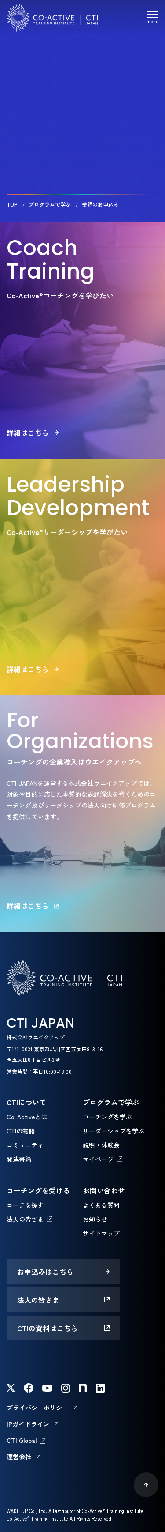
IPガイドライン (28, 1423)
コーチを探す (25, 1205)
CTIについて (26, 1102)
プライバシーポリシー (37, 1407)
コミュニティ (25, 1145)
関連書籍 (19, 1159)
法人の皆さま (25, 1219)
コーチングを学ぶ (107, 1116)
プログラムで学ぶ (50, 204)
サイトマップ (101, 1233)
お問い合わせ (104, 1190)
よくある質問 (101, 1205)
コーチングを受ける (38, 1190)
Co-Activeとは (27, 1116)
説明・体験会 (101, 1145)
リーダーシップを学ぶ (113, 1130)
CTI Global (22, 1440)
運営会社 (19, 1456)
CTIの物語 (21, 1130)
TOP (12, 204)
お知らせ (95, 1219)
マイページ (98, 1159)
